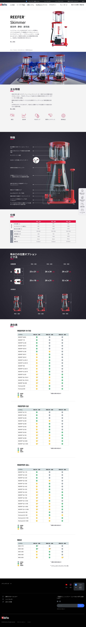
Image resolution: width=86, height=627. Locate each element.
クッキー (29, 622)
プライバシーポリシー (61, 609)
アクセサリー (52, 5)
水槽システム (30, 5)
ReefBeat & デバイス (41, 5)
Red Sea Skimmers (21, 50)
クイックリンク (6, 583)
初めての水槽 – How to (77, 5)
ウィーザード (63, 5)
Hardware (15, 50)
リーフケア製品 (21, 5)
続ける (80, 605)
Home (11, 50)
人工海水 (12, 5)
